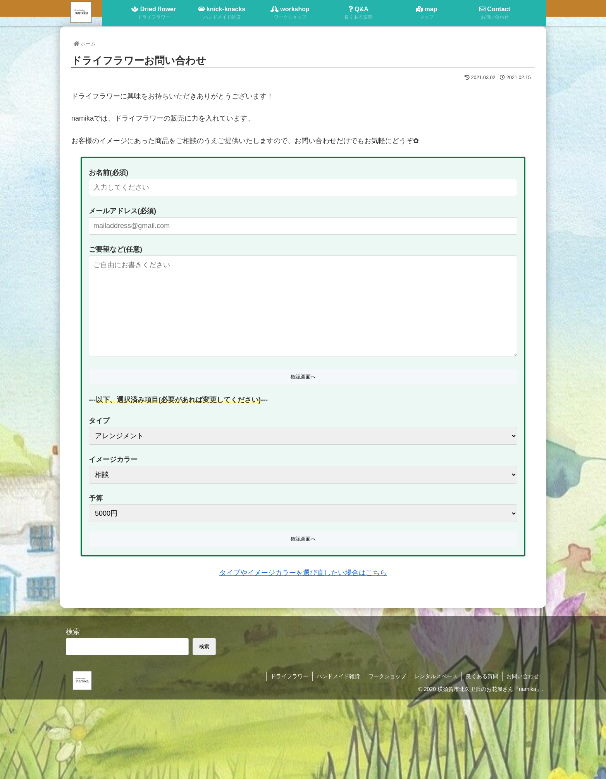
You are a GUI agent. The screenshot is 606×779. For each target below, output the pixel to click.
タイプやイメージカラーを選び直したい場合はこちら (303, 573)
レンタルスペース (436, 676)
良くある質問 (482, 676)
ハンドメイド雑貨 (338, 676)
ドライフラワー (289, 676)
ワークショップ (387, 676)
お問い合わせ (522, 676)
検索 (73, 632)
